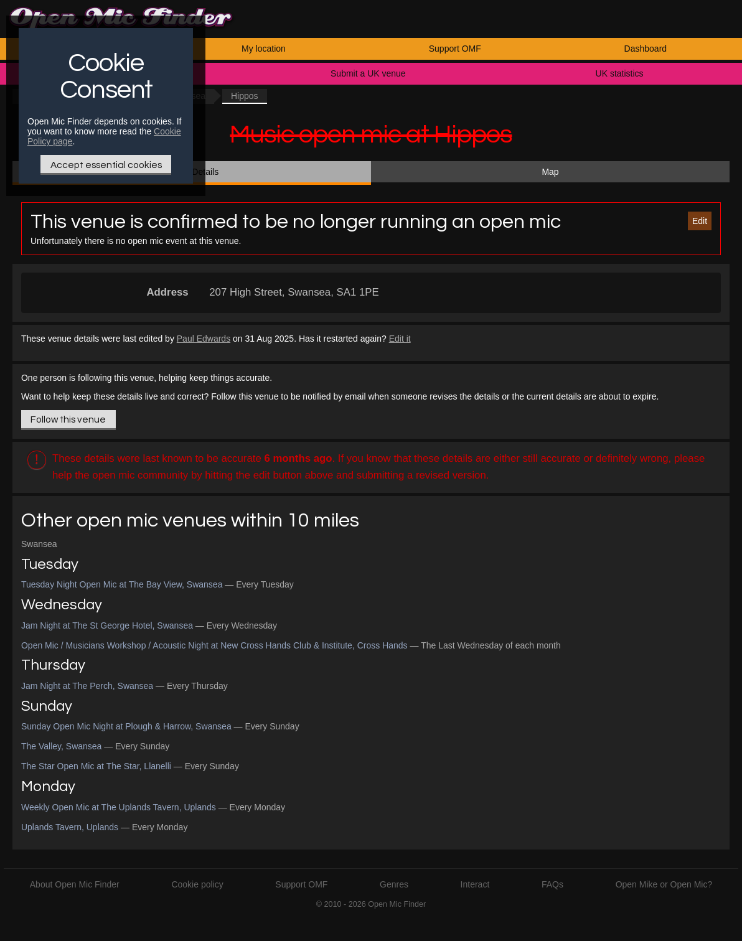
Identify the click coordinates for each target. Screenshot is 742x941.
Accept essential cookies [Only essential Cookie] (106, 165)
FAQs (552, 884)
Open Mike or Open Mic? (664, 884)
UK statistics (620, 73)
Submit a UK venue (368, 73)
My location (264, 49)
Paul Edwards (203, 339)
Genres (394, 884)
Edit (699, 221)
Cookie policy (197, 884)
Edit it (400, 339)
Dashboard (645, 49)
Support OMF (455, 49)
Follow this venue (68, 419)
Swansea (39, 544)
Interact (475, 884)
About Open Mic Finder (75, 884)
